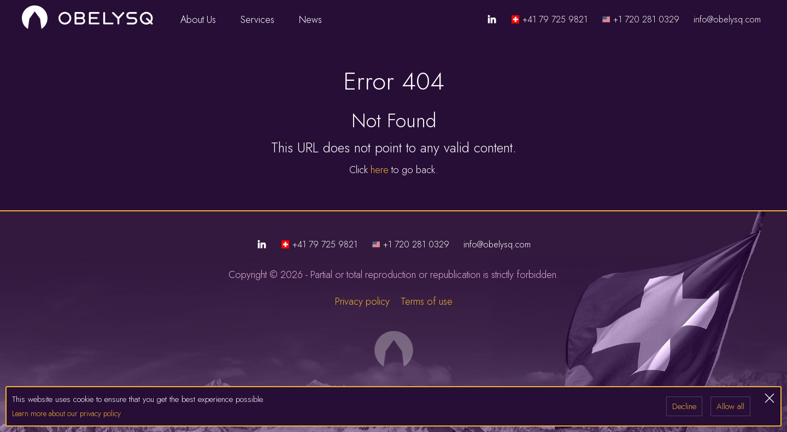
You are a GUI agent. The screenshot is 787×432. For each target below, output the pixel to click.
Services (263, 20)
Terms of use (427, 301)
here (380, 170)
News (310, 20)
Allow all (730, 406)
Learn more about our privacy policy (66, 413)
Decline (684, 406)
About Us (203, 20)
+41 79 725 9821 (555, 19)
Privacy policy (362, 301)
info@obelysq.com (727, 19)
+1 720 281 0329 (646, 19)
